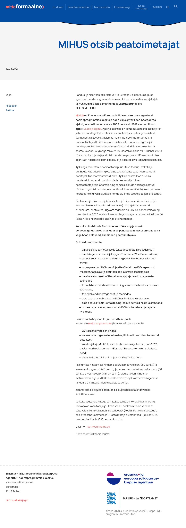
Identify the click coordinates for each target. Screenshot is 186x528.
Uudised (57, 7)
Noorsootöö (102, 7)
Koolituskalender (79, 7)
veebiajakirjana (92, 128)
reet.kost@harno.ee (99, 323)
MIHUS (157, 7)
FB (167, 7)
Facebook (11, 105)
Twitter (10, 110)
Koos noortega (141, 7)
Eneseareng (122, 7)
